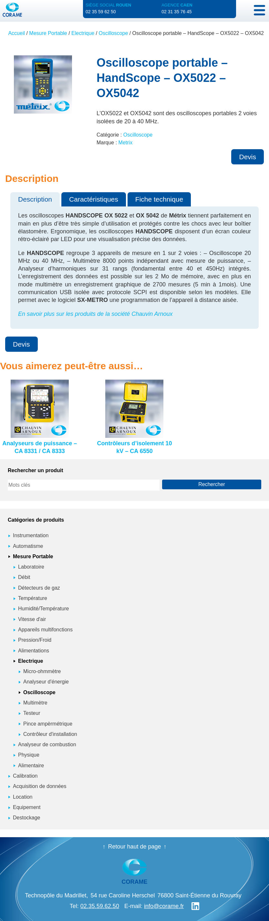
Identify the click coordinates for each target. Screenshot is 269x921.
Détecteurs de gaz (39, 588)
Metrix (126, 142)
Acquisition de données (39, 786)
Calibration (25, 776)
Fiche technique (159, 199)
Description (35, 199)
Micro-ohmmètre (42, 671)
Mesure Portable (48, 33)
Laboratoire (31, 567)
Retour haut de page (134, 846)
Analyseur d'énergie (46, 681)
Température (32, 598)
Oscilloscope (113, 33)
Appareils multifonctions (45, 629)
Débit (24, 577)
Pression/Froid (34, 640)
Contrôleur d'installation (50, 734)
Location (23, 797)
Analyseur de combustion (47, 744)
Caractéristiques (93, 199)
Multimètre (35, 702)
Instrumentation (30, 535)
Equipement (26, 807)
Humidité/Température (43, 608)
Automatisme (28, 546)
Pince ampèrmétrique (47, 724)
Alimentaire (31, 765)
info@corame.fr (164, 906)
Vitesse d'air (32, 619)
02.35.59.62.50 (99, 906)
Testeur (31, 713)
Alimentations (33, 650)
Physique (28, 755)
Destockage (26, 817)
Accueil (16, 33)
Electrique (82, 33)
